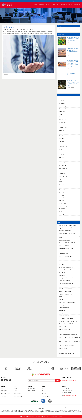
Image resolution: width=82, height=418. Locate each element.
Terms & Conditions (46, 396)
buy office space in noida (65, 230)
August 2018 (62, 189)
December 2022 (63, 125)
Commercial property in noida (66, 248)
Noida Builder (62, 272)
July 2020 (61, 149)
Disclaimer (44, 393)
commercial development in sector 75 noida (69, 236)
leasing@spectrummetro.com (70, 395)
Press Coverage (17, 391)
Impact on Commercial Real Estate (67, 269)
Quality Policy (3, 396)
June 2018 (61, 195)
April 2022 (61, 141)
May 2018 (61, 198)
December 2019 (63, 168)
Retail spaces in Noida (64, 313)
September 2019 (63, 176)
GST (60, 261)
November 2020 (63, 144)
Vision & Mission (4, 390)
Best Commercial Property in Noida (67, 225)
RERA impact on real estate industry (67, 302)
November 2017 (63, 203)
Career (43, 388)
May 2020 (61, 154)
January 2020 (62, 165)
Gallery (15, 388)
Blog (58, 4)
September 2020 (63, 146)
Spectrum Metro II (31, 390)
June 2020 (61, 152)
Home (35, 4)
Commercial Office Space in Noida (67, 242)
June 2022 (61, 135)
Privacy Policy (44, 395)
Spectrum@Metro (63, 348)
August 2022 (62, 130)
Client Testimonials (18, 396)
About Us (2, 388)
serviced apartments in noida (66, 318)
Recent (60, 28)
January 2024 (62, 103)
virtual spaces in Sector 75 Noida (67, 353)
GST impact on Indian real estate (66, 267)
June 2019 (61, 184)
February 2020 (62, 162)
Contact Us (77, 4)
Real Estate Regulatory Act (65, 291)
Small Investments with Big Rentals (67, 323)
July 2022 (61, 133)
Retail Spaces (62, 310)
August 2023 (62, 111)
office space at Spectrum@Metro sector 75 (69, 278)
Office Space (62, 275)
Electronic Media (17, 395)
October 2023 (62, 106)
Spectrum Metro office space (66, 332)
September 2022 (63, 127)
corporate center (63, 259)
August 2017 (62, 208)
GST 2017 (61, 264)
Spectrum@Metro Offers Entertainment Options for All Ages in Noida (73, 39)
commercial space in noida (65, 256)
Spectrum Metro (63, 326)
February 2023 (62, 119)
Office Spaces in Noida (64, 280)
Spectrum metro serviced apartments (68, 334)
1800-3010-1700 (64, 1)
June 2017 (61, 214)
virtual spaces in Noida (64, 351)
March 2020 (62, 160)
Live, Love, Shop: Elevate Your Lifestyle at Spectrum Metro (73, 73)
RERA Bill (61, 299)
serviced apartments (64, 315)
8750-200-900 (77, 1)
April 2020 (61, 157)
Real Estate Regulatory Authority (67, 294)
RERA (60, 296)
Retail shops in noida (64, 307)
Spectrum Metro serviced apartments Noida (69, 338)
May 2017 (61, 216)
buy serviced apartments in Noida (67, 233)
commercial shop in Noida (65, 251)
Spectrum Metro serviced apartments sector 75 (69, 342)
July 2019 (61, 181)
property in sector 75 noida (65, 288)
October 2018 (62, 187)
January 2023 (62, 122)
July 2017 (61, 211)
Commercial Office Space (65, 240)
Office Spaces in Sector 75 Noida (66, 283)
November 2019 (63, 171)
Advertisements (17, 393)
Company (41, 4)
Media (53, 4)
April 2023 (61, 117)
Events (15, 390)
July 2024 (61, 98)
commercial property (64, 245)
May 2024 (61, 100)
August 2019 (62, 179)
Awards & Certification (5, 393)
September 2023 (63, 108)
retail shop (61, 305)
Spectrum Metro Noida (64, 329)
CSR (1, 395)
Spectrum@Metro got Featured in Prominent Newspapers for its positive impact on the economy (72, 63)
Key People (3, 391)
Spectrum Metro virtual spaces (66, 345)
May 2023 (61, 114)
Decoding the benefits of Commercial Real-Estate (18, 29)
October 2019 (62, 173)
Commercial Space (63, 253)
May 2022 (61, 138)
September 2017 (63, 206)
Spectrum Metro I (31, 388)
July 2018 (61, 192)
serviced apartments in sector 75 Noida (68, 321)
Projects (48, 4)
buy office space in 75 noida (65, 228)
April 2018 (61, 200)
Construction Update (66, 4)
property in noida (63, 286)
